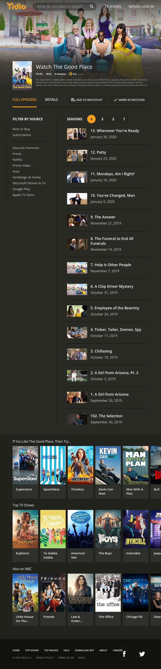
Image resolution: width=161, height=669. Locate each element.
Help (67, 650)
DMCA (81, 657)
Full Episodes (25, 99)
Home (16, 650)
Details (51, 99)
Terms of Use (66, 657)
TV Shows (113, 6)
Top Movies (51, 650)
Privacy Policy (45, 657)
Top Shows (32, 650)
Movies (135, 6)
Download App (84, 650)
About (103, 650)
